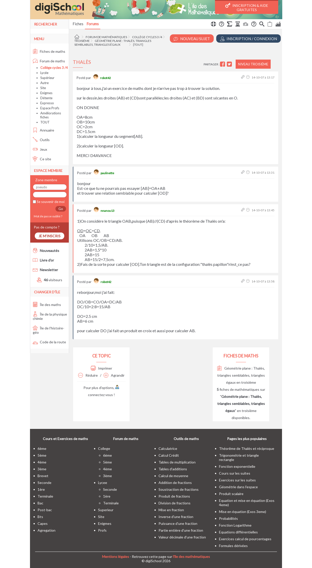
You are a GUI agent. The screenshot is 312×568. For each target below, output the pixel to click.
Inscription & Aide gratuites (246, 7)
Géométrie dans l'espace (238, 487)
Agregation (46, 530)
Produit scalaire (231, 494)
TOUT (45, 122)
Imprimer (101, 368)
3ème (42, 469)
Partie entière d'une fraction (181, 530)
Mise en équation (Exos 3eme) (242, 511)
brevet (43, 476)
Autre (44, 83)
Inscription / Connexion (248, 38)
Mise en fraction (171, 510)
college (104, 448)
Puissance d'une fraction (178, 523)
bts (40, 516)
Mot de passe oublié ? (47, 216)
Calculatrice (168, 448)
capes (43, 523)
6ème (42, 448)
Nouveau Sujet (192, 38)
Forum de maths (49, 61)
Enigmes (46, 93)
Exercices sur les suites (237, 480)
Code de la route (49, 342)
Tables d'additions (173, 469)
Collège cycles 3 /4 (147, 37)
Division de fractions (175, 503)
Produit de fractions (174, 496)
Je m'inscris (49, 236)
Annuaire (43, 130)
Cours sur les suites (234, 473)
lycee (102, 482)
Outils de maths (186, 438)
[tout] (138, 44)
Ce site (42, 159)
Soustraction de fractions (179, 489)
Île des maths (47, 304)
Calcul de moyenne (173, 476)
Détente (46, 98)
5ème (42, 455)
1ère (41, 489)
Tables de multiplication (177, 462)
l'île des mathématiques (191, 556)
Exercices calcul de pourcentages (245, 539)
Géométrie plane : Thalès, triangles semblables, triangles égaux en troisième (241, 375)
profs (102, 530)
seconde (44, 482)
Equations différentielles (238, 532)
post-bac (45, 510)
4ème (42, 462)
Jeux (40, 149)
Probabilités (228, 518)
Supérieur (47, 78)
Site (43, 88)
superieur (105, 510)
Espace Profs (49, 108)
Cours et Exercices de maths (65, 438)
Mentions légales (115, 556)
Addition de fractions (175, 482)
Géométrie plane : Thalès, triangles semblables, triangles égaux (112, 42)
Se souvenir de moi (50, 202)
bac (40, 503)
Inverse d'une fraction (176, 516)
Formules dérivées (233, 546)
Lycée (44, 73)
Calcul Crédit (169, 455)
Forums (92, 23)
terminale (45, 496)
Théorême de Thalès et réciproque (246, 448)
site (101, 516)
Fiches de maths (49, 51)
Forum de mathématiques (106, 37)
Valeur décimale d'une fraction (182, 537)
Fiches (78, 23)
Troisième (82, 41)
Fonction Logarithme (235, 525)
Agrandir (114, 375)
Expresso (47, 103)
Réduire (88, 375)
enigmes (104, 523)
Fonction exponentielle (237, 466)
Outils (41, 140)
